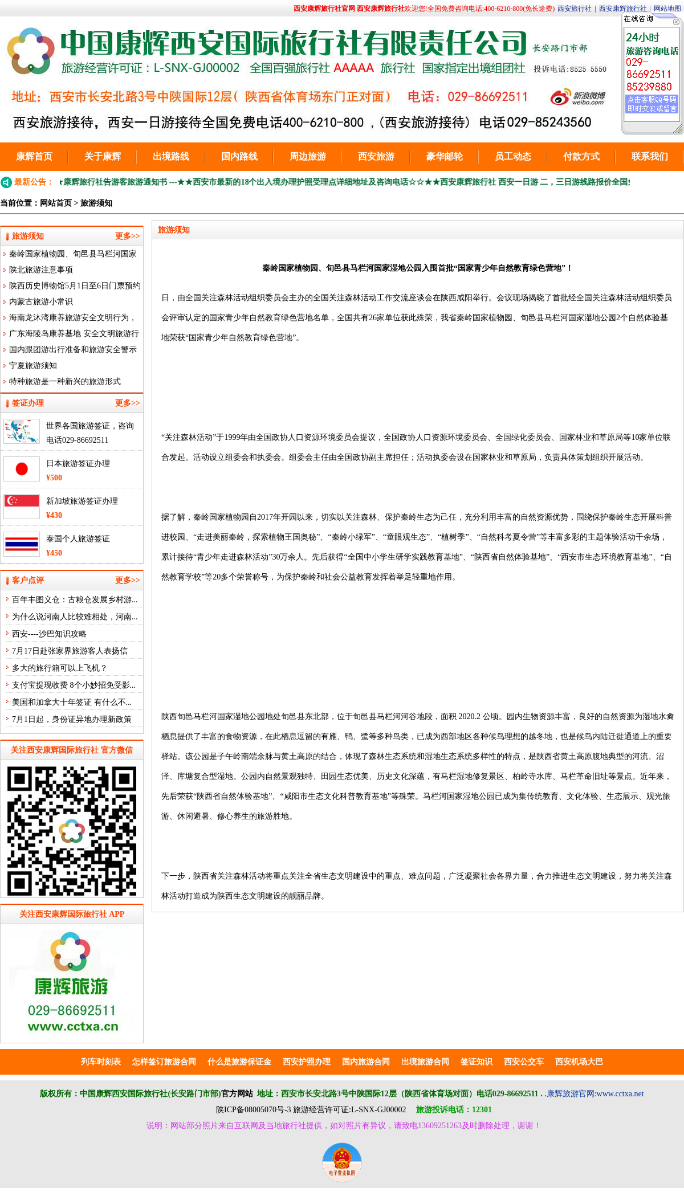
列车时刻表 (101, 1062)
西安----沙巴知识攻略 (49, 634)
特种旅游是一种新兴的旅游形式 (65, 381)
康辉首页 (34, 156)
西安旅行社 (574, 9)
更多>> (127, 236)
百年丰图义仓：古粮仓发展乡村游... (75, 599)
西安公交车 (524, 1062)
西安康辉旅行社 (623, 9)
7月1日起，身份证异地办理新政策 (72, 719)
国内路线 (239, 156)
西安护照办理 (307, 1062)
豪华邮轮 (444, 156)
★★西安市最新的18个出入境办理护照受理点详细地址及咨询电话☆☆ (307, 182)
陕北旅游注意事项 (41, 270)
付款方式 (581, 156)
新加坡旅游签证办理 (82, 501)
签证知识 (476, 1062)
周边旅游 (308, 156)
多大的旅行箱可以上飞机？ (60, 668)
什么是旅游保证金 (239, 1062)
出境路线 (171, 156)
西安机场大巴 (579, 1062)
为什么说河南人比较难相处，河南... (75, 617)
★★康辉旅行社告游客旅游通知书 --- (119, 182)
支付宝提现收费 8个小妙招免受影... (74, 685)
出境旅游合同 (425, 1062)
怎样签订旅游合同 (164, 1062)
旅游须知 (96, 203)
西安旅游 (376, 156)
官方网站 (237, 1093)
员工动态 (513, 156)
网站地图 (667, 9)
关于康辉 (102, 156)
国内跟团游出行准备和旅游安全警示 (73, 349)
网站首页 (56, 203)
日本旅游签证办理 (78, 463)
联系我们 (650, 156)
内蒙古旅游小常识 (41, 301)
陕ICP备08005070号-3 (253, 1109)
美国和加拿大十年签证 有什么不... (72, 702)
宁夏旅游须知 (33, 365)
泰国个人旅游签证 (78, 538)
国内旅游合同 (366, 1062)
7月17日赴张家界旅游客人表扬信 (70, 651)
